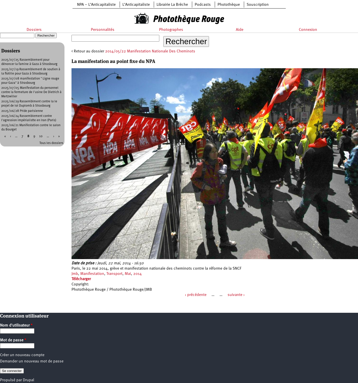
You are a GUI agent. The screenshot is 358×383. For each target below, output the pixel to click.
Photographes (171, 30)
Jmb (74, 274)
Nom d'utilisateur (16, 326)
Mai (128, 274)
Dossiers (34, 30)
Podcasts (203, 5)
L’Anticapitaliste (136, 5)
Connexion (308, 30)
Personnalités (102, 30)
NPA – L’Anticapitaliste (96, 5)
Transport (114, 274)
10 (41, 136)
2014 (137, 274)
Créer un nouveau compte (22, 355)
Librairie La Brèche (172, 5)
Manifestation (92, 274)
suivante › (236, 295)
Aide (239, 30)
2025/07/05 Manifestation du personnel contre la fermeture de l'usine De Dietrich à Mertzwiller (31, 92)
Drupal (28, 380)
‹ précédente (195, 295)
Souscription (258, 5)
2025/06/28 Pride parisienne (22, 111)
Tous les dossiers (51, 143)
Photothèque (229, 5)
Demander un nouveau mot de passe (31, 361)
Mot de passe (13, 340)
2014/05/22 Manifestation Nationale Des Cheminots (150, 51)
